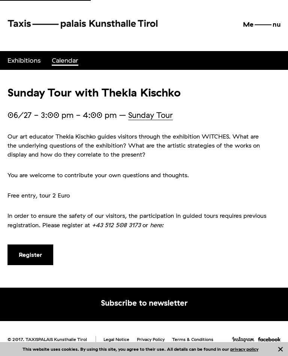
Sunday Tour (150, 115)
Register (30, 254)
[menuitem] (24, 60)
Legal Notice (116, 339)
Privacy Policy (151, 339)
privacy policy (244, 349)
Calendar (65, 60)
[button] (261, 24)
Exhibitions (24, 60)
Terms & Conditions (192, 339)
